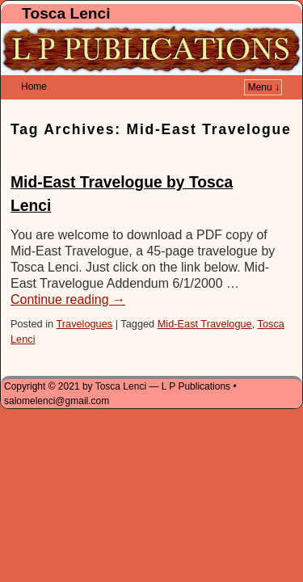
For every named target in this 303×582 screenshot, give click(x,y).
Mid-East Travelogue (205, 299)
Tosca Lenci (66, 13)
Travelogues (84, 299)
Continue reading (68, 275)
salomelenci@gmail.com (56, 376)
